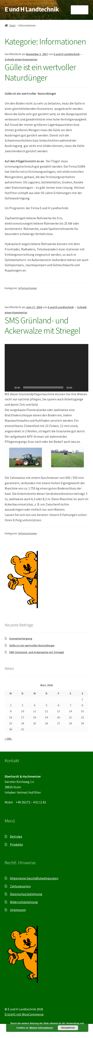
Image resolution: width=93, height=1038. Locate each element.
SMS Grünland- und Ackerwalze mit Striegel (42, 325)
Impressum (18, 910)
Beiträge (16, 836)
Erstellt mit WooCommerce (24, 1014)
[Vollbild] (83, 387)
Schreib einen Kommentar (21, 59)
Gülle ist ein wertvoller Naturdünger (40, 72)
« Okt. (8, 738)
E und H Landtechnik (32, 9)
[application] (47, 368)
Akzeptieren (68, 1027)
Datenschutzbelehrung (26, 894)
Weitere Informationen (41, 1028)
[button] (46, 368)
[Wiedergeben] (10, 387)
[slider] (43, 387)
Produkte (16, 844)
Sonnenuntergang (20, 638)
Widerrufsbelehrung (24, 902)
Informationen (27, 288)
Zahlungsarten (20, 886)
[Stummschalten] (76, 387)
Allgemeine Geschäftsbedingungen (34, 878)
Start (12, 25)
